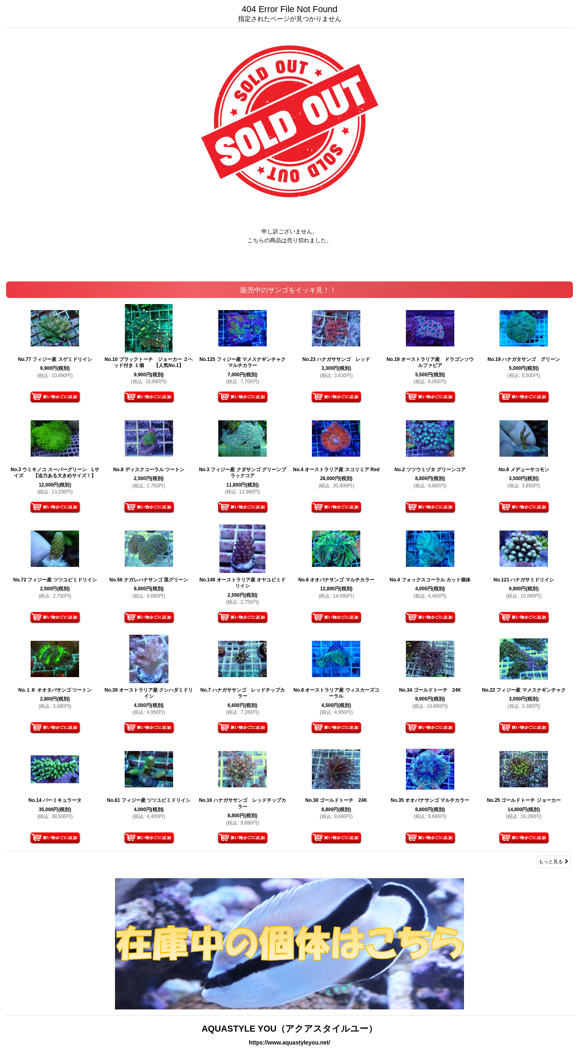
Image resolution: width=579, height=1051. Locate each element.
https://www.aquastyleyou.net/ (289, 1042)
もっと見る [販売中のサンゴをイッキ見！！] (554, 861)
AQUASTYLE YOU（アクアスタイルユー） (290, 1029)
